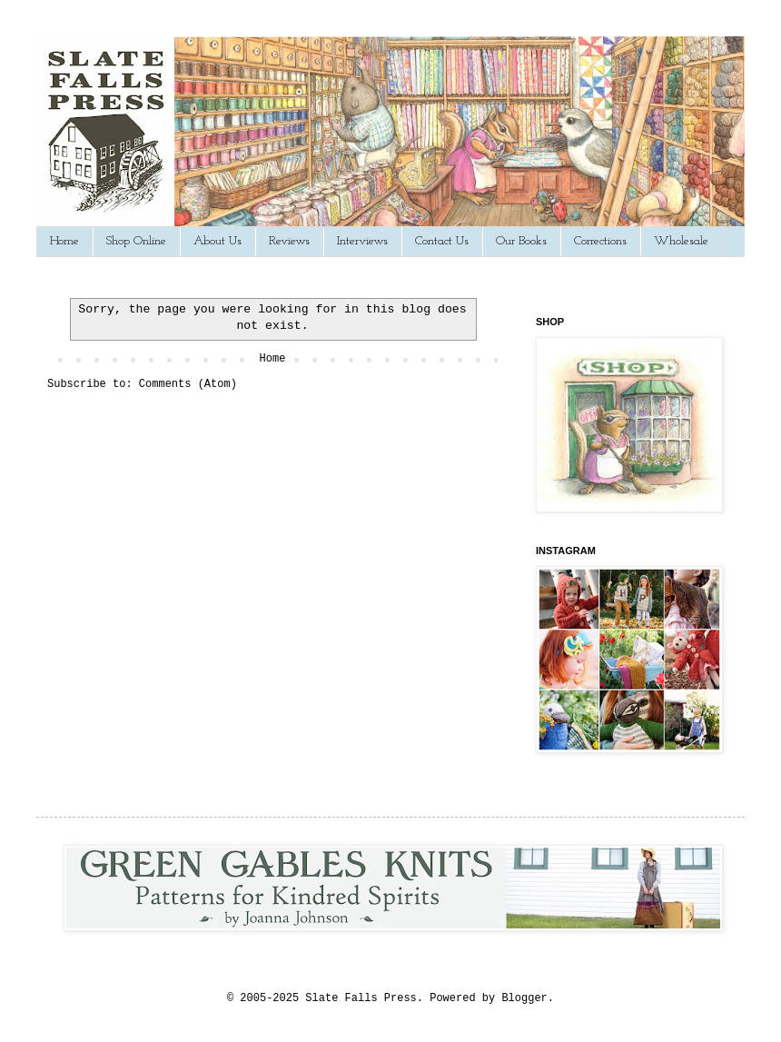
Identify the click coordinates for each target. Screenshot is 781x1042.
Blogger (524, 998)
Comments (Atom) (188, 384)
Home (64, 241)
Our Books (521, 241)
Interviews (362, 241)
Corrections (600, 241)
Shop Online (136, 241)
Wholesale (681, 241)
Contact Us (442, 241)
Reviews (289, 241)
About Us (217, 241)
